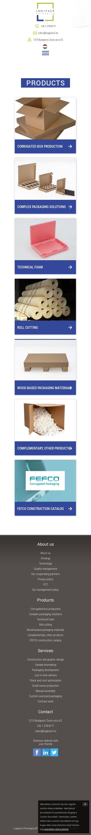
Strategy (45, 558)
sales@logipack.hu (48, 33)
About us (45, 553)
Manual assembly (45, 691)
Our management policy (45, 589)
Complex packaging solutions (41, 207)
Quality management (45, 568)
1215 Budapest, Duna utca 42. (48, 39)
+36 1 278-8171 (48, 26)
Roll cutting (27, 327)
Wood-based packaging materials (44, 388)
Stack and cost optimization (45, 680)
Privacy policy (45, 579)
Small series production (45, 685)
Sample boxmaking (45, 664)
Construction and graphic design (45, 659)
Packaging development (45, 670)
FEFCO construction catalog (40, 509)
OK (85, 804)
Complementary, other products (43, 448)
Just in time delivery (45, 675)
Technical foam (30, 267)
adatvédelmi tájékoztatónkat (56, 829)
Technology (45, 563)
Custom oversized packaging (45, 696)
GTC (45, 584)
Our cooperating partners (45, 574)
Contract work (45, 701)
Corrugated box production (39, 146)
